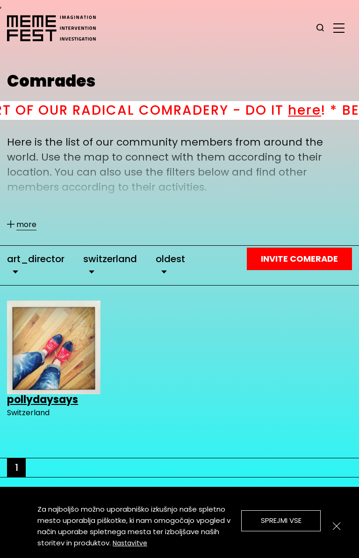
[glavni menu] (339, 27)
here (323, 110)
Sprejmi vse (281, 520)
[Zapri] (336, 526)
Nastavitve (130, 543)
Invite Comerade (299, 258)
